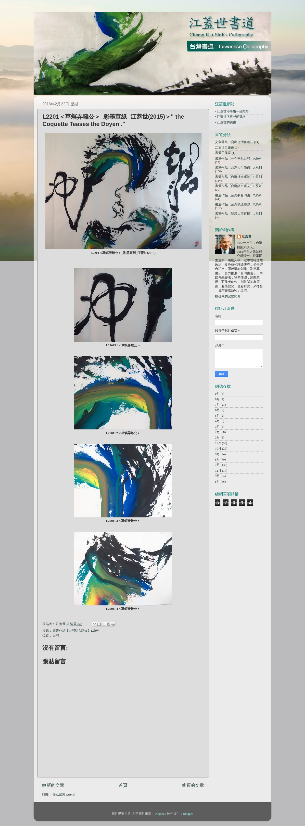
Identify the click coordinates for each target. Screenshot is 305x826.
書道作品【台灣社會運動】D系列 (238, 177)
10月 (218, 448)
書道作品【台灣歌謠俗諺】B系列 (238, 204)
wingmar (159, 813)
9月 (217, 393)
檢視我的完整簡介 (228, 296)
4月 (217, 421)
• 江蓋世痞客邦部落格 (230, 117)
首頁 (123, 785)
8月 (217, 399)
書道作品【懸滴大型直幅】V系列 (238, 213)
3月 (217, 426)
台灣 (56, 635)
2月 (217, 432)
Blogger (188, 813)
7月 (217, 404)
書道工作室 (223, 153)
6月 (217, 410)
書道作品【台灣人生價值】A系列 (238, 167)
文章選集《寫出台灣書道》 (234, 142)
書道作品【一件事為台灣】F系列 (238, 158)
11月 (218, 443)
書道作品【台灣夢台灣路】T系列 (238, 195)
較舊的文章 (193, 785)
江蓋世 (246, 236)
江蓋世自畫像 (224, 147)
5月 (217, 415)
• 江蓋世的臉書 (225, 122)
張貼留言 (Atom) (63, 794)
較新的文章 (53, 785)
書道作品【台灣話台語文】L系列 (76, 630)
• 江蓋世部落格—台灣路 (232, 111)
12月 (218, 470)
